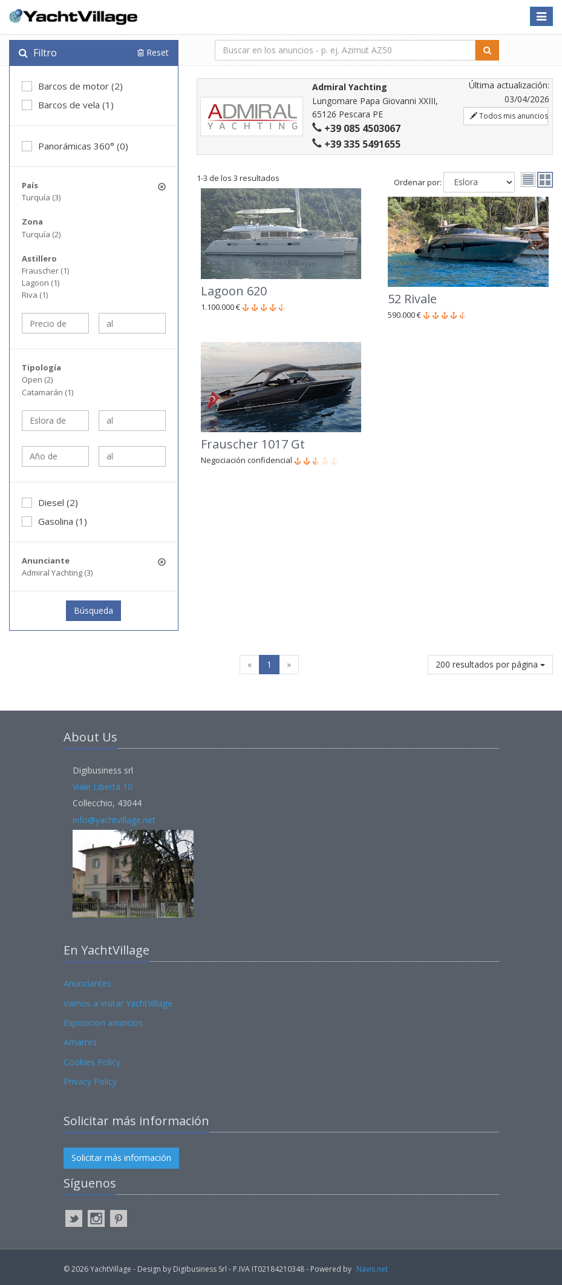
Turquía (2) (41, 234)
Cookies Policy (92, 1062)
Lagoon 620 (234, 291)
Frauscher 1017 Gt (253, 444)
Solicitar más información (121, 1157)
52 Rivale (412, 299)
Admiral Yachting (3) (57, 572)
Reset (153, 52)
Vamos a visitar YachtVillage (118, 1003)
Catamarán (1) (47, 392)
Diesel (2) (50, 502)
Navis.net (372, 1269)
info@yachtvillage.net (114, 820)
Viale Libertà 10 (102, 786)
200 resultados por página (490, 664)
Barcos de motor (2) (72, 86)
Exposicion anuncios (103, 1022)
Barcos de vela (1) (68, 105)
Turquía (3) (41, 197)
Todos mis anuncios (509, 116)
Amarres (80, 1042)
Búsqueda (93, 610)
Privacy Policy (90, 1081)
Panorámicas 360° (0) (75, 146)
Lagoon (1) (40, 282)
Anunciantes (87, 983)
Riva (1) (35, 294)
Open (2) (37, 379)
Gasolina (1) (54, 521)
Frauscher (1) (45, 270)
